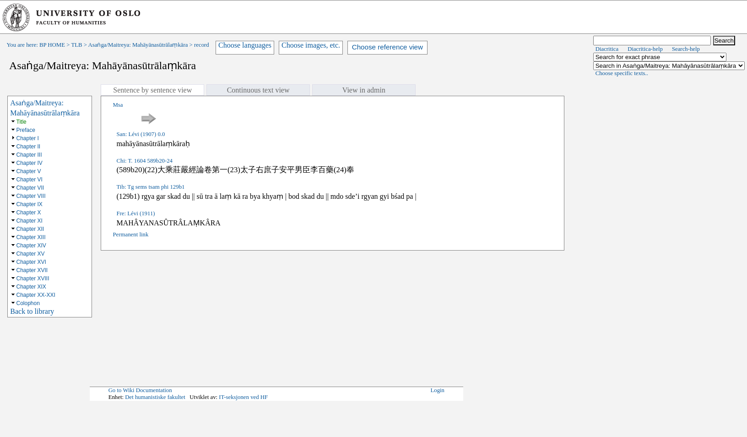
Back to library (32, 311)
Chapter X (28, 212)
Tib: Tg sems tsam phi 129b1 (150, 187)
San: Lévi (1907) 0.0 (140, 134)
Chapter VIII (31, 196)
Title (21, 122)
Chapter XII (30, 229)
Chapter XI (29, 221)
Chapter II (28, 146)
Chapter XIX (31, 287)
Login (437, 390)
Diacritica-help (645, 49)
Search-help (686, 49)
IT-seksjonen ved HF (243, 397)
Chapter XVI (31, 262)
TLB (76, 45)
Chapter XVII (32, 270)
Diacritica (606, 49)
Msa (118, 105)
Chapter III (29, 155)
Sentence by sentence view (152, 90)
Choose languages (244, 45)
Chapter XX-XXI (35, 295)
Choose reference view (387, 47)
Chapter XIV (31, 245)
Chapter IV (29, 163)
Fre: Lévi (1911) (135, 213)
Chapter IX (29, 204)
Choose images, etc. (310, 45)
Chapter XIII (31, 237)
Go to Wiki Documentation (140, 390)
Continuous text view (258, 90)
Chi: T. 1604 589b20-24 (144, 161)
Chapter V (28, 171)
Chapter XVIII (32, 278)
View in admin (363, 90)
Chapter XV (30, 254)
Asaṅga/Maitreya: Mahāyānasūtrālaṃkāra (138, 45)
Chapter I (27, 138)
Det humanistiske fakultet (155, 397)
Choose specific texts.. (621, 73)
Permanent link (130, 234)
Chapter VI (29, 179)
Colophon (28, 303)
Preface (25, 130)
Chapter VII (30, 188)
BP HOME (52, 45)
